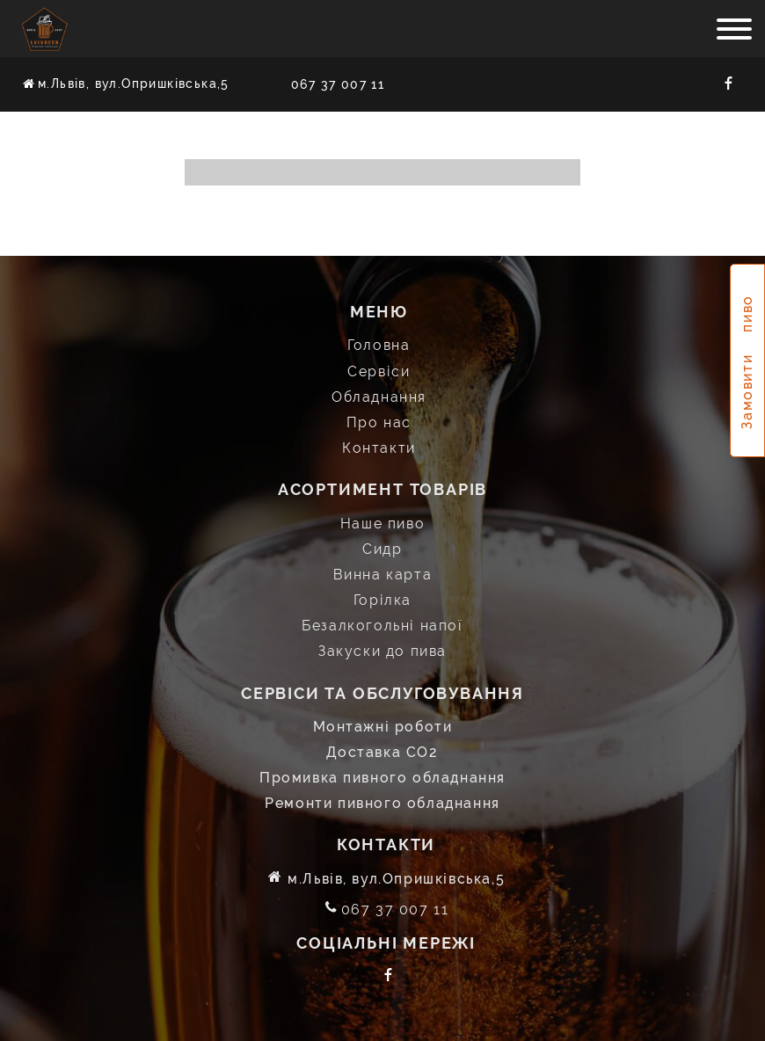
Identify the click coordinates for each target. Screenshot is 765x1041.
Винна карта (383, 573)
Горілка (382, 599)
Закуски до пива (382, 651)
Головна (378, 345)
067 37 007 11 (337, 84)
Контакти (379, 447)
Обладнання (379, 396)
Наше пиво (382, 522)
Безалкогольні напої (382, 625)
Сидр (382, 548)
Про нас (379, 421)
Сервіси (378, 370)
